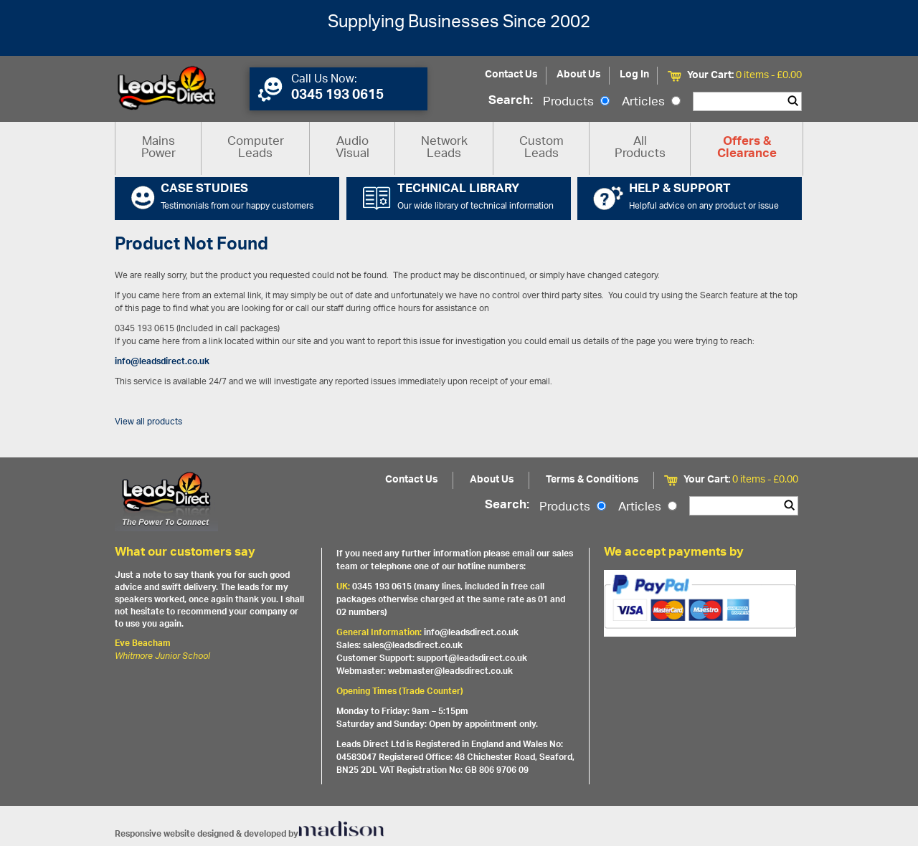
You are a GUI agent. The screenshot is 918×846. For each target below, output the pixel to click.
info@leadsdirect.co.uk (162, 361)
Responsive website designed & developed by (249, 834)
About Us (579, 75)
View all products (148, 422)
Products (576, 102)
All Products (640, 148)
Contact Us (511, 75)
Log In (634, 75)
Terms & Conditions (592, 480)
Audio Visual (352, 148)
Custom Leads (541, 148)
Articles (651, 102)
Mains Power (158, 148)
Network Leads (444, 148)
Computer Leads (255, 148)
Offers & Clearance (747, 148)
